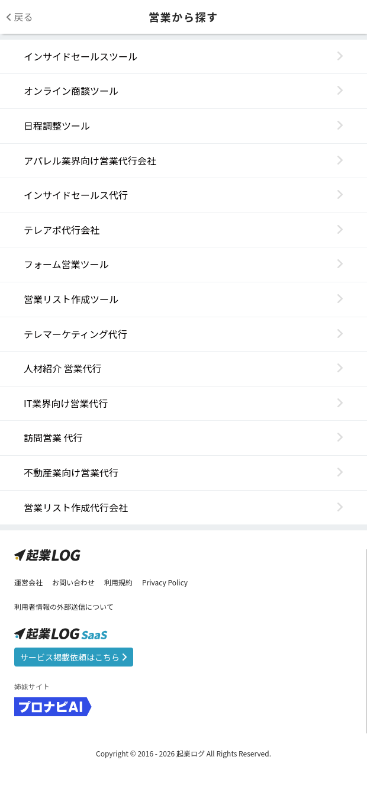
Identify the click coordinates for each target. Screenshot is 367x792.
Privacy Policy (165, 582)
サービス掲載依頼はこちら (73, 657)
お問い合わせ (73, 582)
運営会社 (28, 582)
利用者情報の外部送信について (64, 606)
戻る (19, 16)
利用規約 (118, 582)
